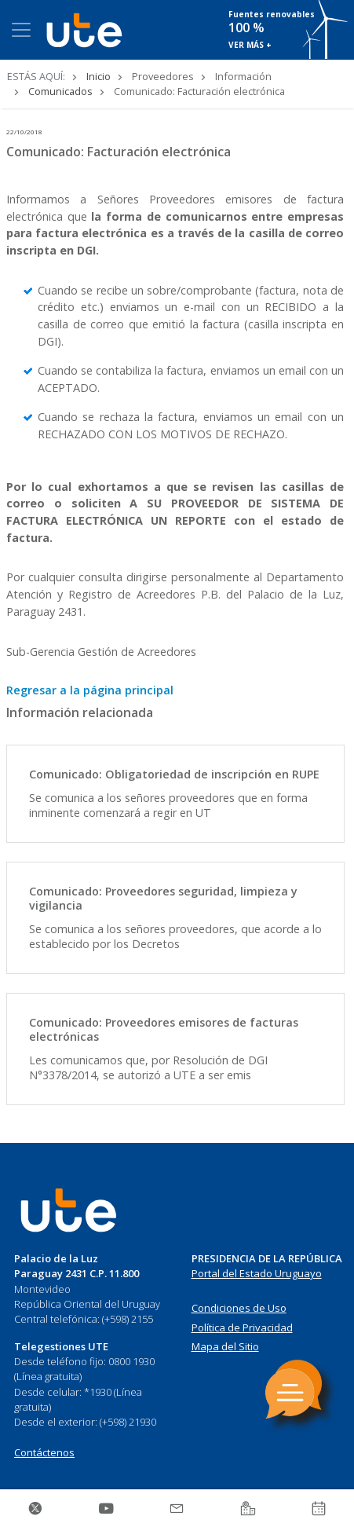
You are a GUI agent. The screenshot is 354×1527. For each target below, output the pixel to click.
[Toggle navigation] (21, 30)
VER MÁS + (250, 44)
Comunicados (60, 91)
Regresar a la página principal (89, 690)
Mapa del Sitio (225, 1346)
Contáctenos (44, 1452)
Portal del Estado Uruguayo (257, 1273)
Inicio (98, 76)
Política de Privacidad (242, 1327)
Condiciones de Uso (239, 1308)
